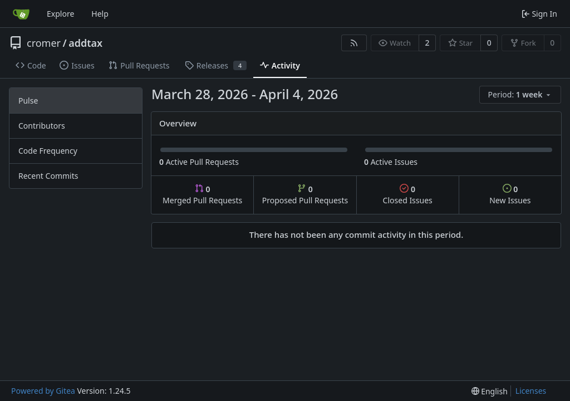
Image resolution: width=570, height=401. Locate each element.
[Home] (21, 14)
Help (100, 13)
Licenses (531, 390)
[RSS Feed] (354, 43)
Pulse (28, 100)
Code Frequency (47, 150)
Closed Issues (408, 195)
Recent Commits (48, 175)
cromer (44, 42)
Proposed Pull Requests (305, 195)
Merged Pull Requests (202, 195)
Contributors (41, 125)
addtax (85, 42)
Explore (60, 13)
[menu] (520, 95)
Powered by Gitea (43, 390)
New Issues (509, 195)
